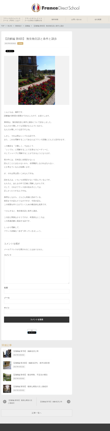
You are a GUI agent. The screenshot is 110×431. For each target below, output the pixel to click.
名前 (6, 288)
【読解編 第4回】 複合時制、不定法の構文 (30, 375)
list (32, 330)
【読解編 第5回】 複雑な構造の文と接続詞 (30, 386)
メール (7, 298)
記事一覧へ (37, 413)
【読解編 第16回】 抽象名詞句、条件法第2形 (31, 363)
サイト (7, 308)
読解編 (20, 43)
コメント (8, 255)
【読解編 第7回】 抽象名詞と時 (25, 351)
